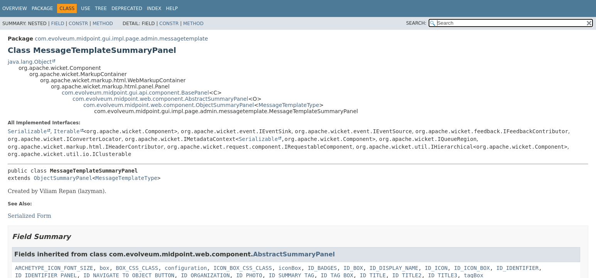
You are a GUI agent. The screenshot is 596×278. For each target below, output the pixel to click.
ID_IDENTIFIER (517, 268)
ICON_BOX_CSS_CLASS (242, 268)
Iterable (66, 131)
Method (103, 23)
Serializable (27, 131)
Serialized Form (29, 216)
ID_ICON (436, 268)
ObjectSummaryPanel (63, 178)
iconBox (290, 268)
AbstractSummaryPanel (294, 254)
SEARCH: (416, 23)
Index (154, 8)
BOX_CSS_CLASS (137, 268)
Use (85, 8)
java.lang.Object (30, 62)
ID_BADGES (322, 268)
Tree (101, 8)
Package (42, 8)
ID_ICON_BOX (472, 268)
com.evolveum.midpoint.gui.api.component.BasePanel (135, 93)
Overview (14, 8)
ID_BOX (353, 268)
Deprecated (126, 8)
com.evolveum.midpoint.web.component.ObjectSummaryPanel (168, 105)
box (104, 268)
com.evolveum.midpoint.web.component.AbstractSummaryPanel (160, 99)
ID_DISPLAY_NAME (394, 268)
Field (57, 23)
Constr (78, 23)
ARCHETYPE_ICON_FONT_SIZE (54, 268)
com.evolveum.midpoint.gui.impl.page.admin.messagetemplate (121, 39)
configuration (186, 268)
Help (172, 8)
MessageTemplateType (288, 105)
